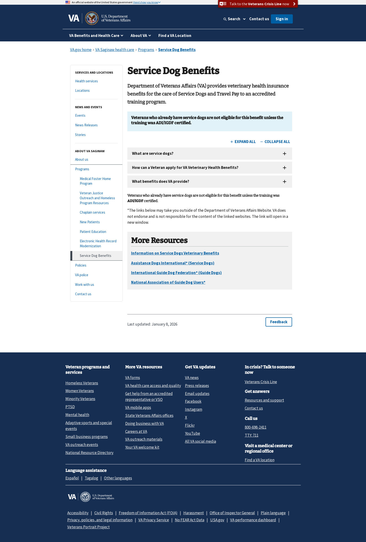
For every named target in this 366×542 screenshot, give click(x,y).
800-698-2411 (255, 427)
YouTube (192, 433)
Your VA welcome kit (142, 447)
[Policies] (96, 265)
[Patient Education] (96, 232)
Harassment (193, 512)
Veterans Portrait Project (88, 527)
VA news (192, 377)
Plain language (273, 512)
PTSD (70, 406)
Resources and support (264, 400)
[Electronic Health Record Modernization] (96, 243)
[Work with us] (96, 285)
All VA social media (200, 441)
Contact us (259, 18)
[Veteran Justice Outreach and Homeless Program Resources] (96, 198)
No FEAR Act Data (189, 519)
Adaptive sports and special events (88, 425)
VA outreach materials (143, 439)
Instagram (193, 409)
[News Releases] (96, 125)
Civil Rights (103, 512)
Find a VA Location (174, 35)
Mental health (77, 414)
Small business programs (86, 436)
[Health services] (96, 81)
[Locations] (96, 91)
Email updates (197, 393)
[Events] (96, 115)
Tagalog (91, 478)
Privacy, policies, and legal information (100, 519)
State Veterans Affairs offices (149, 415)
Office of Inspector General (232, 512)
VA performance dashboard (253, 519)
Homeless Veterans (81, 383)
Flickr (190, 425)
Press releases (197, 385)
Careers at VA (136, 431)
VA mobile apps (138, 407)
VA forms (132, 377)
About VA (139, 35)
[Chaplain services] (96, 212)
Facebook (193, 401)
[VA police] (96, 275)
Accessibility (77, 512)
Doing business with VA (144, 423)
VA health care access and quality (153, 385)
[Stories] (96, 135)
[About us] (96, 159)
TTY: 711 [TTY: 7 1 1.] (251, 435)
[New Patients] (96, 222)
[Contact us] (96, 294)
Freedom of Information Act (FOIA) (148, 512)
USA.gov (217, 519)
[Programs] (96, 169)
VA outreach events (81, 444)
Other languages (118, 478)
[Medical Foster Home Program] (96, 181)
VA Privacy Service (153, 519)
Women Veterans (79, 390)
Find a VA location (259, 459)
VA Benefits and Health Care (94, 35)
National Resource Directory (89, 452)
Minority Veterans (80, 398)
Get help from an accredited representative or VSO (149, 396)
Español (72, 478)
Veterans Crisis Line (261, 381)
